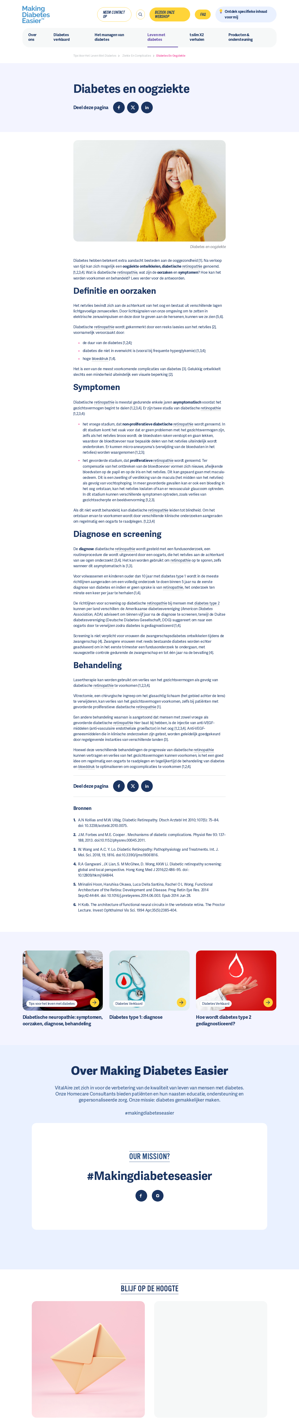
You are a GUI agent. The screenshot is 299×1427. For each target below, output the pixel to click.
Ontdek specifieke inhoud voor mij (246, 14)
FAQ (202, 14)
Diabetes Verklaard (128, 1004)
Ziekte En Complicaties (136, 56)
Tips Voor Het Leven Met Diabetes (94, 56)
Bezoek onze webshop (164, 14)
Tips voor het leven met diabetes (52, 1004)
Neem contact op (114, 14)
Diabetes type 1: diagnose (136, 1017)
